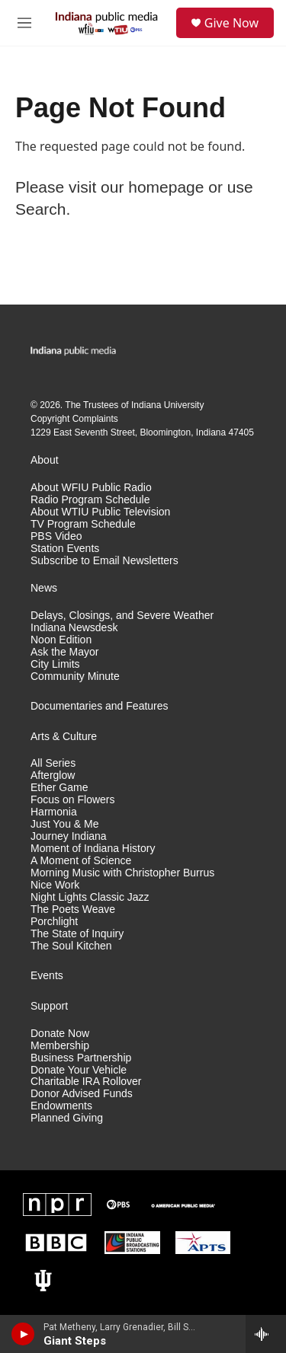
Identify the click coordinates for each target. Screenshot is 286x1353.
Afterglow (53, 775)
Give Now (231, 23)
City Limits (55, 664)
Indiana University (167, 405)
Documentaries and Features (100, 706)
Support (49, 1006)
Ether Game (59, 787)
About (45, 460)
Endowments (61, 1106)
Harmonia (54, 812)
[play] (23, 1334)
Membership (60, 1045)
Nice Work (55, 885)
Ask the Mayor (64, 652)
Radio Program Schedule (90, 500)
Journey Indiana (69, 836)
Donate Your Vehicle (79, 1070)
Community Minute (75, 676)
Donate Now (60, 1033)
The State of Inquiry (77, 934)
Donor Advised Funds (82, 1093)
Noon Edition (61, 640)
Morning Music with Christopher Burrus (122, 873)
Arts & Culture (64, 736)
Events (47, 975)
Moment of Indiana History (93, 848)
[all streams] (266, 1334)
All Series (53, 763)
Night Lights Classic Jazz (90, 897)
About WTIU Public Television (100, 512)
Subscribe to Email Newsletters (104, 560)
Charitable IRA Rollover (86, 1081)
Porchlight (54, 921)
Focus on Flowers (72, 800)
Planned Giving (67, 1118)
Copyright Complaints (74, 418)
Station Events (65, 548)
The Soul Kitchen (71, 946)
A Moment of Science (81, 860)
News (44, 588)
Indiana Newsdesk (74, 627)
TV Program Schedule (83, 524)
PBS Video (56, 536)
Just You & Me (65, 824)
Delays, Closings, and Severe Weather (122, 615)
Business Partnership (81, 1058)
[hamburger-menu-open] (24, 23)
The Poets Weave (73, 909)
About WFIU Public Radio (91, 487)
